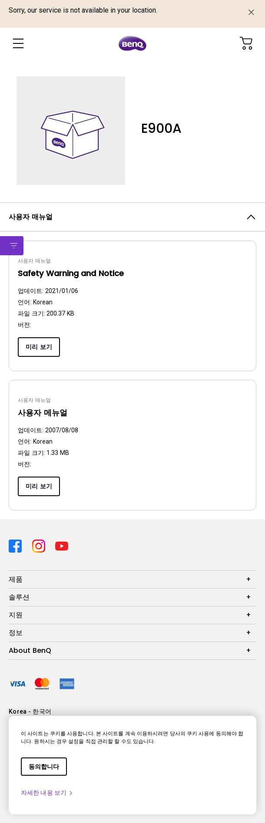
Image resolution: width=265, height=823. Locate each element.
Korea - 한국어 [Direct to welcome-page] (30, 711)
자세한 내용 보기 (47, 792)
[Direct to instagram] (40, 544)
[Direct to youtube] (61, 544)
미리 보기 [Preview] (39, 346)
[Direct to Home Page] (132, 43)
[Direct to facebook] (17, 544)
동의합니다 (44, 766)
